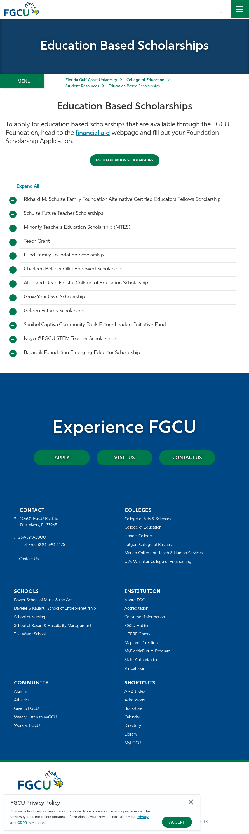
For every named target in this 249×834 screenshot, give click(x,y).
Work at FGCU (28, 726)
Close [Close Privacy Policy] (190, 801)
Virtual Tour (135, 669)
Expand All (28, 186)
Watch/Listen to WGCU (36, 718)
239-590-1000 (32, 538)
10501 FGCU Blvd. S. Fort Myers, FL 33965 (40, 522)
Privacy (143, 817)
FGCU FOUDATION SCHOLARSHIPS (124, 160)
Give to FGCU (27, 709)
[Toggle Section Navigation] (22, 81)
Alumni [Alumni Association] (20, 692)
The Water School (31, 641)
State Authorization (142, 660)
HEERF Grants (138, 635)
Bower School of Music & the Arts (45, 601)
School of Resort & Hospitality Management (55, 633)
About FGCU (136, 601)
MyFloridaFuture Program (148, 652)
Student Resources (82, 86)
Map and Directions (142, 643)
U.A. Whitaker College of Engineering (159, 562)
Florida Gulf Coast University (91, 80)
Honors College (139, 536)
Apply (61, 458)
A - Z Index (135, 692)
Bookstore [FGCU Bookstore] (134, 709)
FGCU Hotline (137, 626)
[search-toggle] (221, 9)
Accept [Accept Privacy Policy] (177, 823)
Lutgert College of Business (150, 545)
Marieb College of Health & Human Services (165, 554)
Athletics (22, 701)
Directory (133, 726)
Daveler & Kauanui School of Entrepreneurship (41, 612)
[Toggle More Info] (13, 200)
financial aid (93, 133)
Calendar (132, 718)
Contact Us (187, 458)
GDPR (22, 823)
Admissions (135, 701)
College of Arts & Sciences (148, 519)
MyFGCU (133, 743)
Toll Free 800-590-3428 (45, 546)
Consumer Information (146, 618)
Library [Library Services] (131, 735)
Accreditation (136, 609)
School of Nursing (31, 624)
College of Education (145, 80)
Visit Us (124, 458)
